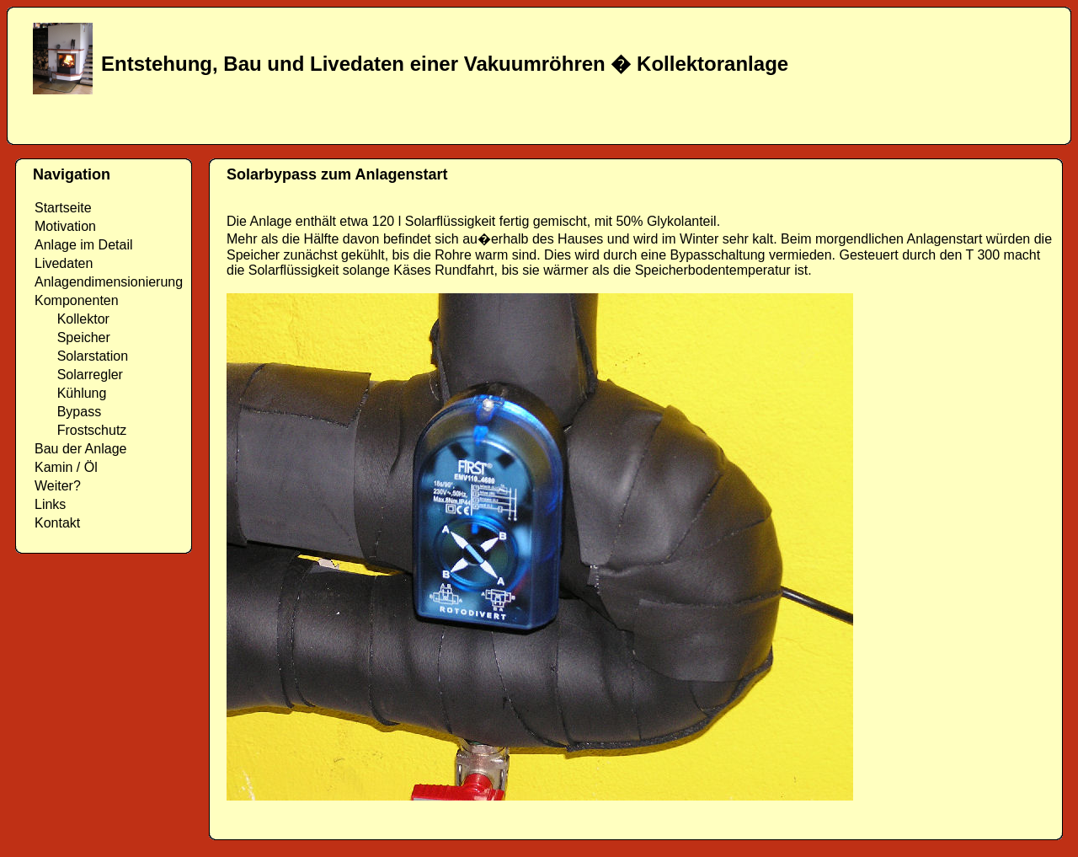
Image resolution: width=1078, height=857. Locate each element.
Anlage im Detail (84, 245)
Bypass (68, 411)
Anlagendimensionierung (109, 282)
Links (50, 504)
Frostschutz (80, 430)
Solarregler (79, 374)
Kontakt (57, 523)
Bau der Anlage (80, 449)
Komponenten (77, 300)
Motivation (65, 226)
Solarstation (81, 356)
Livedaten (64, 263)
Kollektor (72, 319)
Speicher (72, 337)
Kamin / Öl (66, 467)
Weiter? (58, 486)
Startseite (63, 208)
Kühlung (70, 393)
